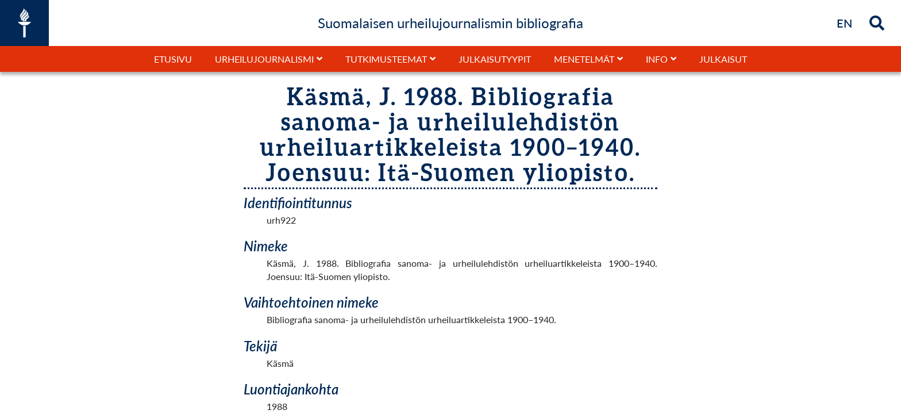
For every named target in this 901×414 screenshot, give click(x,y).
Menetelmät (584, 58)
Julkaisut (723, 58)
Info (657, 58)
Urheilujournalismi (264, 58)
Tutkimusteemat (386, 58)
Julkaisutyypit (495, 58)
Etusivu (173, 58)
